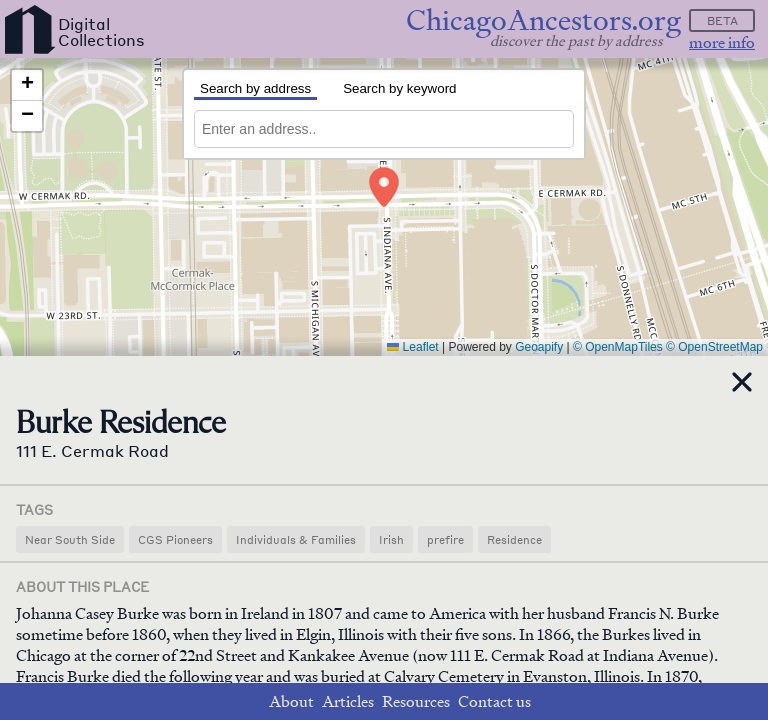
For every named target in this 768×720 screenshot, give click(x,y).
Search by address (255, 88)
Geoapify (539, 347)
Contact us (494, 701)
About (291, 701)
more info (722, 42)
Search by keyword (399, 88)
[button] (384, 187)
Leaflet (412, 347)
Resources (416, 701)
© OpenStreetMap (714, 347)
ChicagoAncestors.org (543, 20)
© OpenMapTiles (618, 347)
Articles (348, 701)
